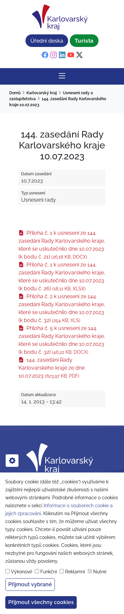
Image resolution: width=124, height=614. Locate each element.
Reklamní (75, 571)
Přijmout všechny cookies (41, 602)
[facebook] (45, 55)
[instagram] (53, 55)
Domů (15, 93)
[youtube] (70, 55)
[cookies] (12, 460)
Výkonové (21, 571)
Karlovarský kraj (41, 93)
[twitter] (79, 55)
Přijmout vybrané (30, 584)
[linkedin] (62, 55)
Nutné (99, 571)
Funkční (48, 571)
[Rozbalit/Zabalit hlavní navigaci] (62, 76)
